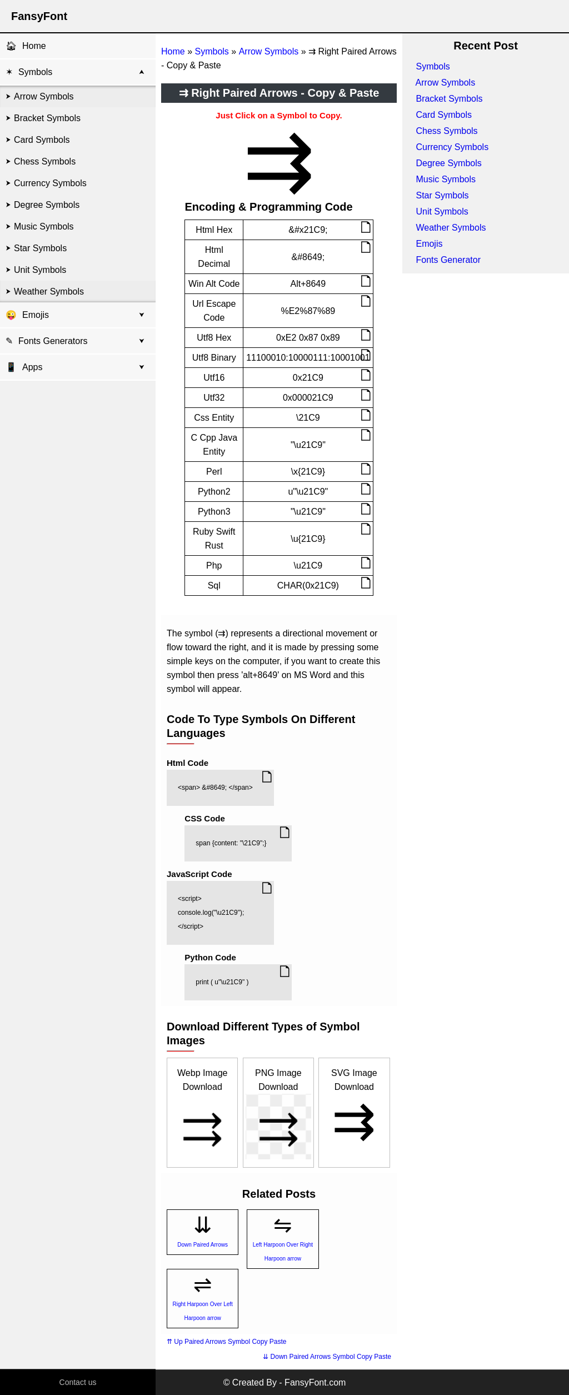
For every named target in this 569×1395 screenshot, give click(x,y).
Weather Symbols (49, 291)
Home (34, 46)
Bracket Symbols (47, 118)
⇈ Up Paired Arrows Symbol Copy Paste (226, 1342)
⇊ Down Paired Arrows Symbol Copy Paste (327, 1357)
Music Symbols (44, 226)
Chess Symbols (45, 161)
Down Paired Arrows (202, 1245)
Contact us (78, 1382)
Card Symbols (41, 140)
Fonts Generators (53, 341)
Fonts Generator (448, 260)
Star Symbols (40, 248)
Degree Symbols (46, 205)
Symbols (35, 72)
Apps (24, 367)
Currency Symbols (50, 183)
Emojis (35, 315)
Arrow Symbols (44, 96)
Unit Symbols (40, 270)
